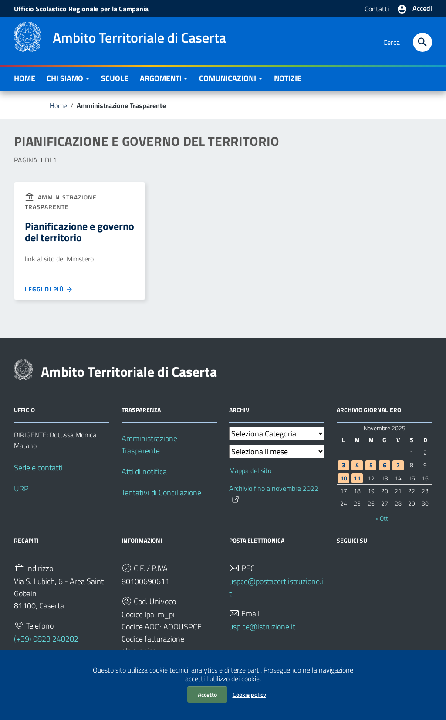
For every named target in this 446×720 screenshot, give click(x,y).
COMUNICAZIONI (227, 78)
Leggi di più (49, 289)
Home (58, 105)
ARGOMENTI (161, 78)
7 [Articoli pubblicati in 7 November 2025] (398, 465)
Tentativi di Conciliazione (161, 492)
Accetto (207, 694)
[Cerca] (422, 42)
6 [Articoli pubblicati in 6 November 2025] (384, 465)
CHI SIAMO (65, 78)
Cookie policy (249, 694)
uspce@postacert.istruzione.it (276, 587)
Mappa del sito (250, 470)
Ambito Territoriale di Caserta (129, 371)
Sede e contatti (38, 467)
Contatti (377, 8)
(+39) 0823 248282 (46, 639)
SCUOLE (114, 78)
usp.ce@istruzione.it (262, 626)
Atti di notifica (144, 471)
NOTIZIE (287, 78)
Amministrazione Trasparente (149, 444)
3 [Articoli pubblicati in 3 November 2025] (343, 465)
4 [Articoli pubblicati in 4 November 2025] (357, 465)
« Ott (381, 518)
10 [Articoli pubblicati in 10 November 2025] (343, 478)
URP (21, 488)
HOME (24, 78)
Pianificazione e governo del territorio (79, 231)
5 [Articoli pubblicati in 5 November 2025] (371, 465)
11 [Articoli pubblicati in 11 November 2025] (357, 478)
